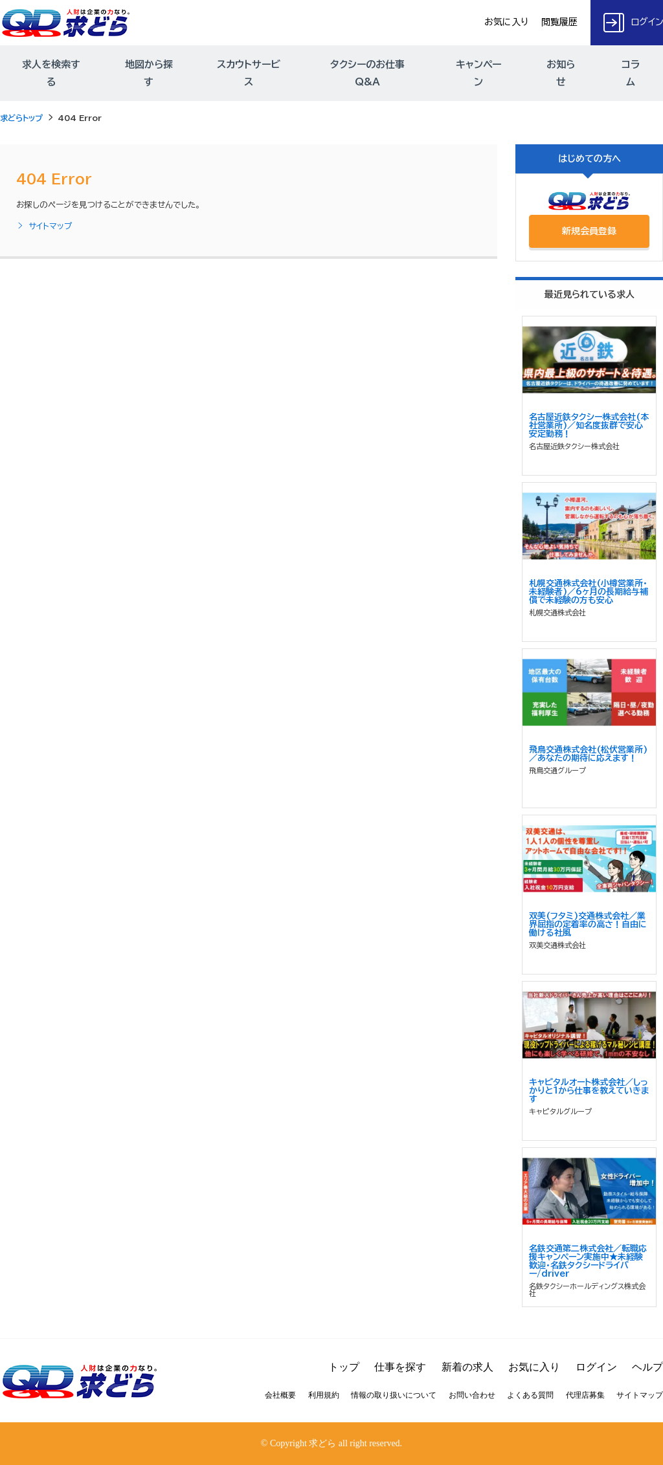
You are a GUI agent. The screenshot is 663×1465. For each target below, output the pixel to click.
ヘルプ (647, 1366)
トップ (343, 1366)
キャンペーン (478, 73)
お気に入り (506, 22)
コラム (631, 73)
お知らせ (560, 73)
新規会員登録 (589, 231)
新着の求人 (467, 1366)
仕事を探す (400, 1366)
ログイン (596, 1366)
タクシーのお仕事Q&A (367, 73)
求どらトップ (21, 118)
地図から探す (149, 73)
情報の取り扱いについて (393, 1395)
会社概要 (280, 1395)
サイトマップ (44, 226)
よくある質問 (530, 1395)
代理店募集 (585, 1395)
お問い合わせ (472, 1395)
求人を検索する (51, 73)
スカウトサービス (248, 73)
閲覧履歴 (559, 22)
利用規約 (323, 1395)
